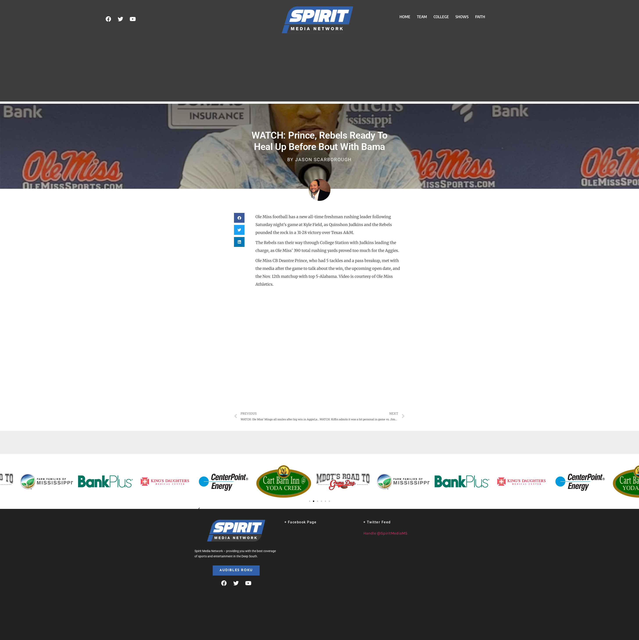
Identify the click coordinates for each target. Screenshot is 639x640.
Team (422, 16)
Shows (462, 16)
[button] (239, 218)
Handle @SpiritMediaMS (385, 533)
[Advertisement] (319, 71)
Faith (480, 16)
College (441, 16)
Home (405, 16)
